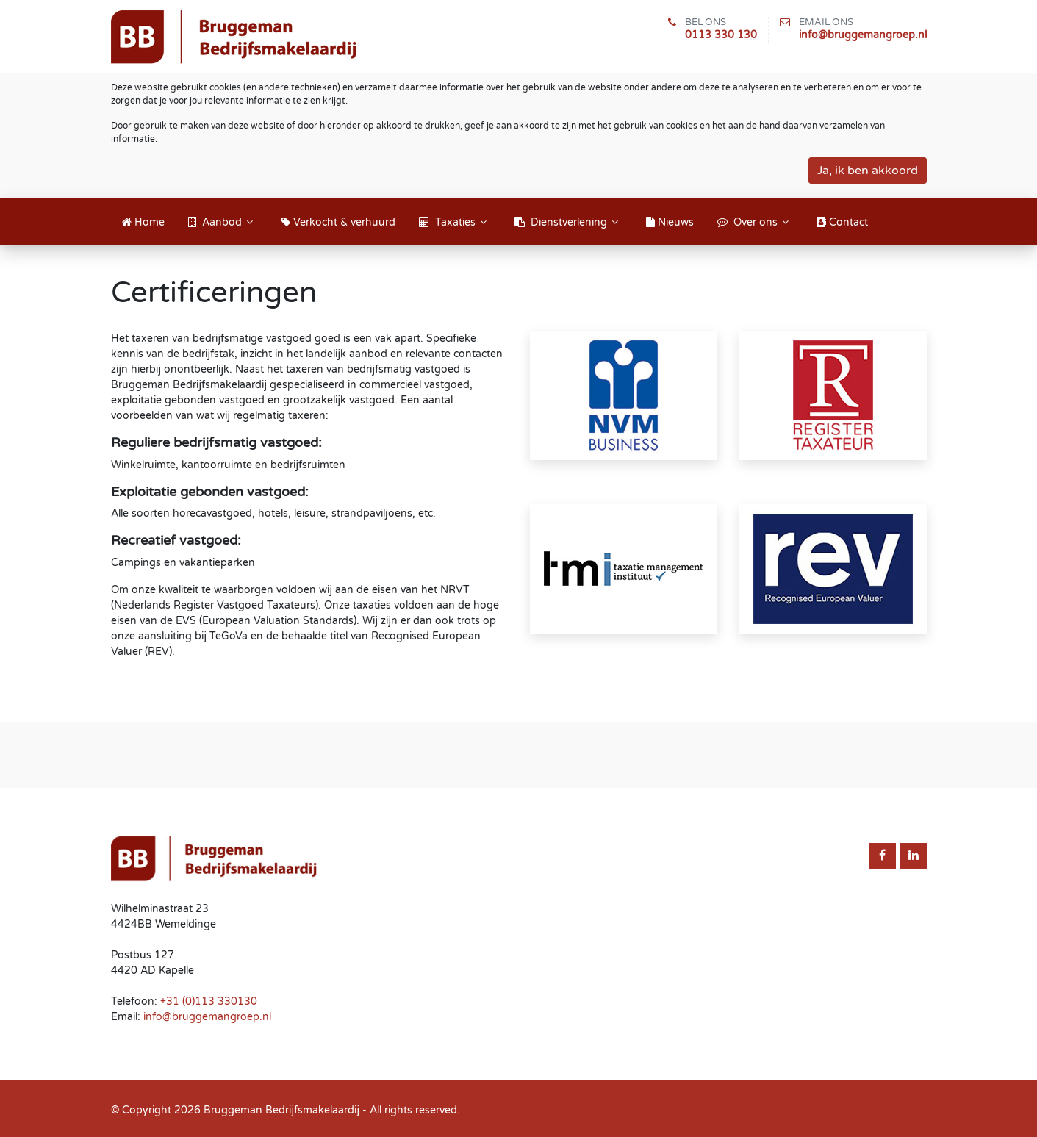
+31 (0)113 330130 (208, 1001)
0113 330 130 (721, 35)
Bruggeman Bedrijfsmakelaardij (281, 1110)
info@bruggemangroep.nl (863, 35)
